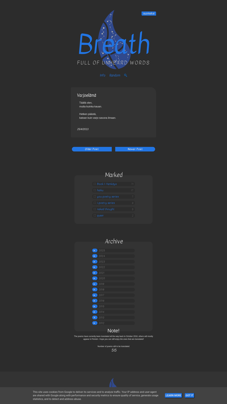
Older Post (92, 149)
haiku (100, 190)
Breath (113, 45)
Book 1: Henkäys (107, 184)
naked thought (105, 209)
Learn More (173, 395)
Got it (189, 395)
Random (114, 75)
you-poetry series (108, 197)
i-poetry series (106, 203)
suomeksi (148, 13)
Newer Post (135, 149)
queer (100, 215)
